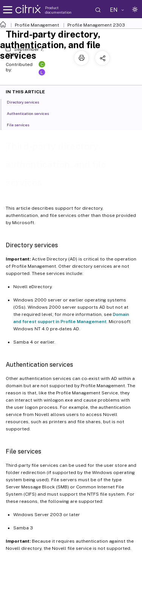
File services (22, 124)
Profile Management (37, 25)
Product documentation (58, 9)
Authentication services (32, 113)
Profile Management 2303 (96, 25)
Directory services (27, 101)
